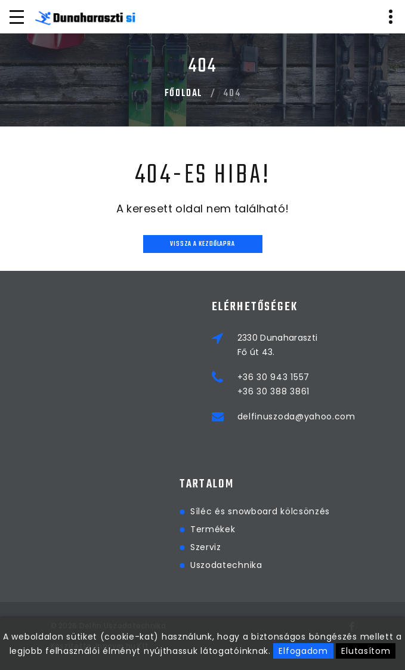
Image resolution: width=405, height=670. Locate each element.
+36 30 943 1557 (273, 377)
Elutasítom (365, 651)
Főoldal (184, 93)
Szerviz (354, 547)
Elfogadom (303, 651)
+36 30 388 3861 (273, 391)
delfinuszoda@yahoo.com (296, 416)
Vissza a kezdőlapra (202, 244)
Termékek (361, 529)
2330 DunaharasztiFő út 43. (277, 345)
